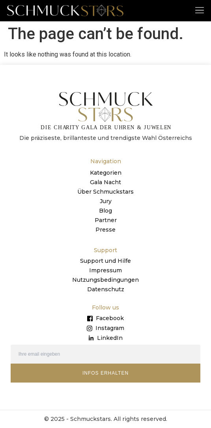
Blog (105, 210)
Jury (106, 201)
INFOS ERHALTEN (105, 373)
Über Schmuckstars (105, 191)
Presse (105, 229)
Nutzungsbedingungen (105, 279)
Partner (106, 220)
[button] (199, 9)
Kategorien (105, 172)
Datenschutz (105, 289)
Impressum (105, 270)
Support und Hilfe (105, 260)
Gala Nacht (105, 182)
